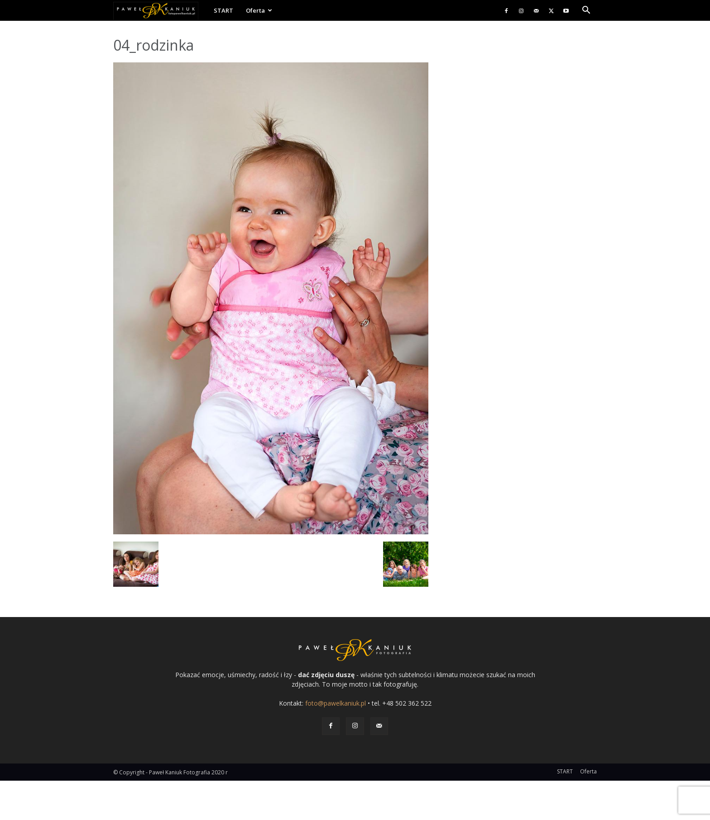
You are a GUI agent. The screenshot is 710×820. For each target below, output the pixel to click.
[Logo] (160, 10)
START (223, 10)
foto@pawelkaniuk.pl (335, 703)
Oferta (259, 10)
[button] (586, 11)
